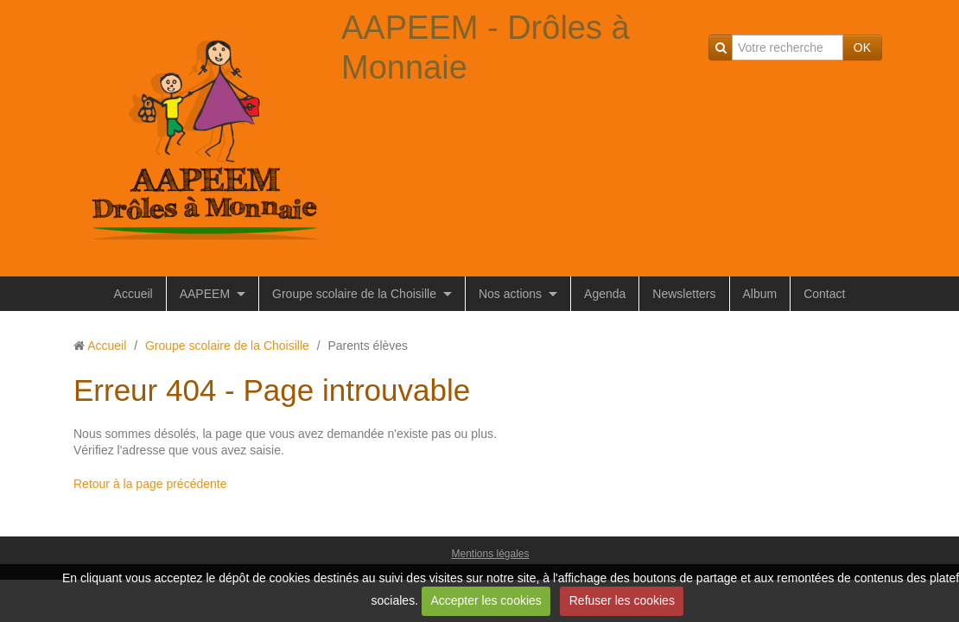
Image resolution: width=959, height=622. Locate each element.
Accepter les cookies (485, 600)
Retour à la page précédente (149, 484)
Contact (824, 294)
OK (862, 47)
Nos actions (510, 294)
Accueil (133, 294)
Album (760, 294)
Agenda (605, 294)
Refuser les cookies (622, 600)
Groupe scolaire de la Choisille (354, 294)
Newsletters (683, 294)
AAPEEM (205, 294)
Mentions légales (490, 554)
